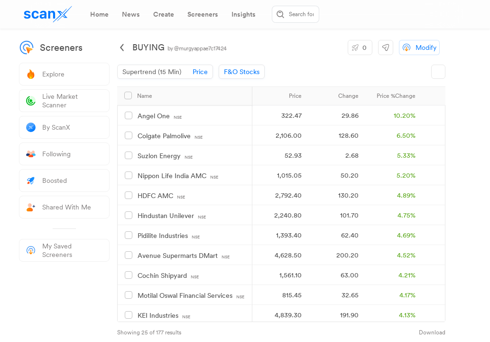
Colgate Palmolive (170, 136)
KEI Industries (164, 316)
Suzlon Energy (165, 156)
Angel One (160, 116)
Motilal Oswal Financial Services (191, 296)
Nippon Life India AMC (178, 176)
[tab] (99, 14)
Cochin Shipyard (168, 276)
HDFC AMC (161, 196)
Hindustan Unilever (172, 216)
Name (144, 96)
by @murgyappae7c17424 (197, 48)
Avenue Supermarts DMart (184, 256)
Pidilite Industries (169, 236)
